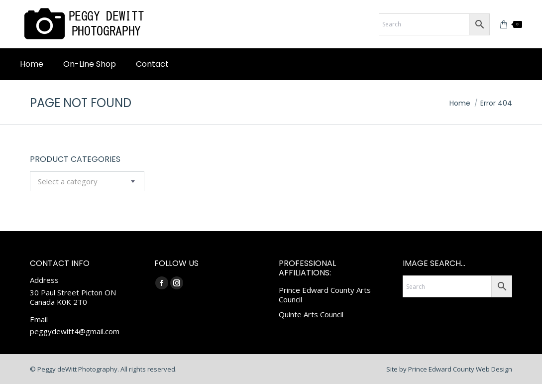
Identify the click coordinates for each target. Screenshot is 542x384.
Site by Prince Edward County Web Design (449, 369)
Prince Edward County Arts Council (325, 295)
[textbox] (68, 181)
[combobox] (87, 181)
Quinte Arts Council (311, 314)
